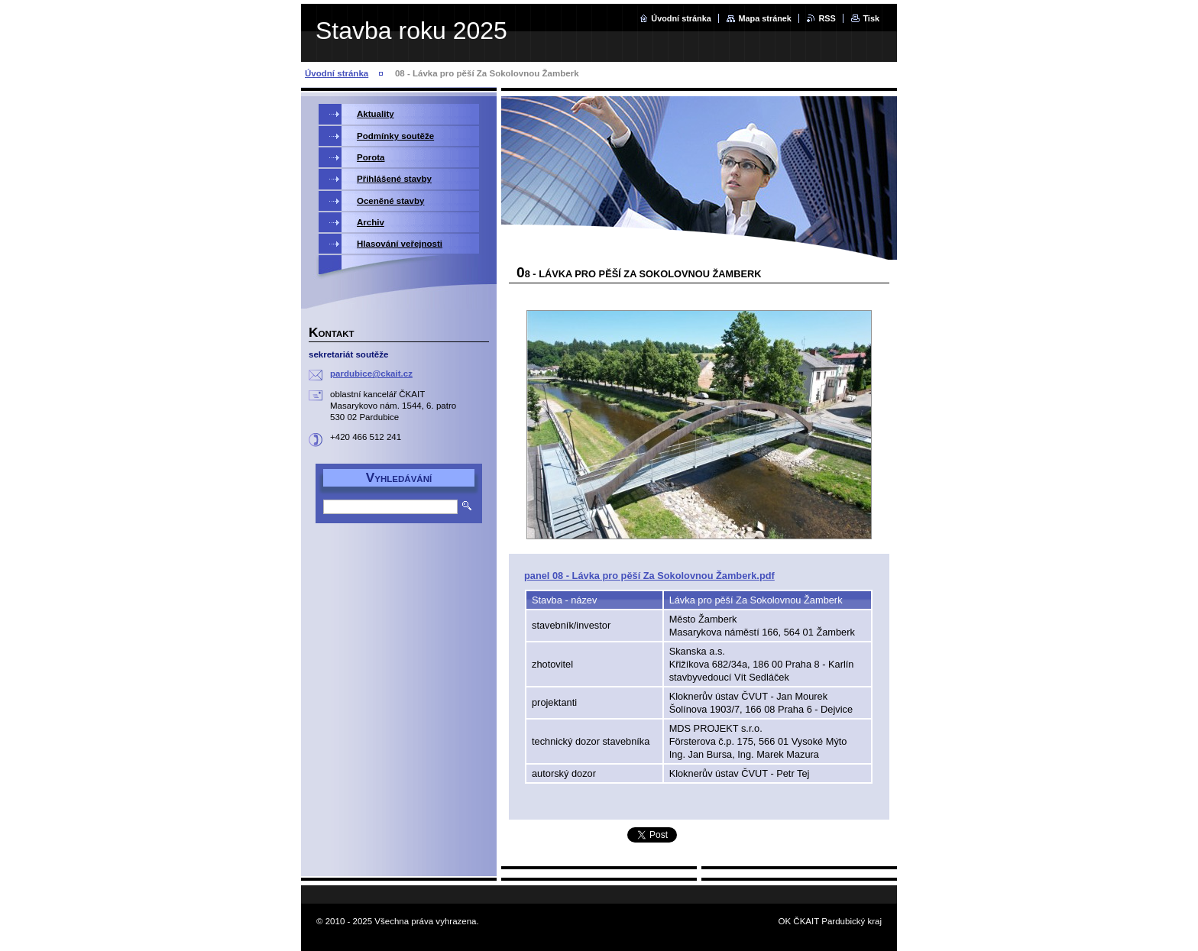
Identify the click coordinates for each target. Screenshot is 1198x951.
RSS (826, 18)
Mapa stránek (765, 18)
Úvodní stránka (681, 18)
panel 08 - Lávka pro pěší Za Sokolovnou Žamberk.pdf (649, 575)
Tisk (871, 18)
